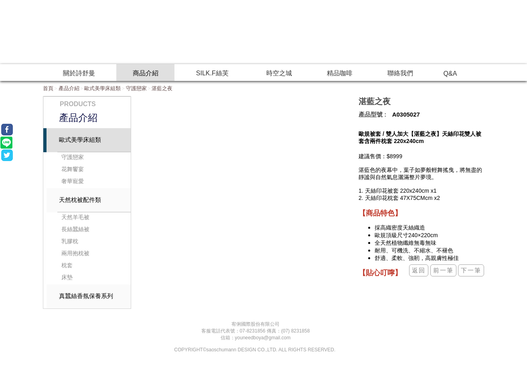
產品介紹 (69, 88)
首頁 (48, 88)
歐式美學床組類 (102, 88)
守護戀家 (136, 88)
